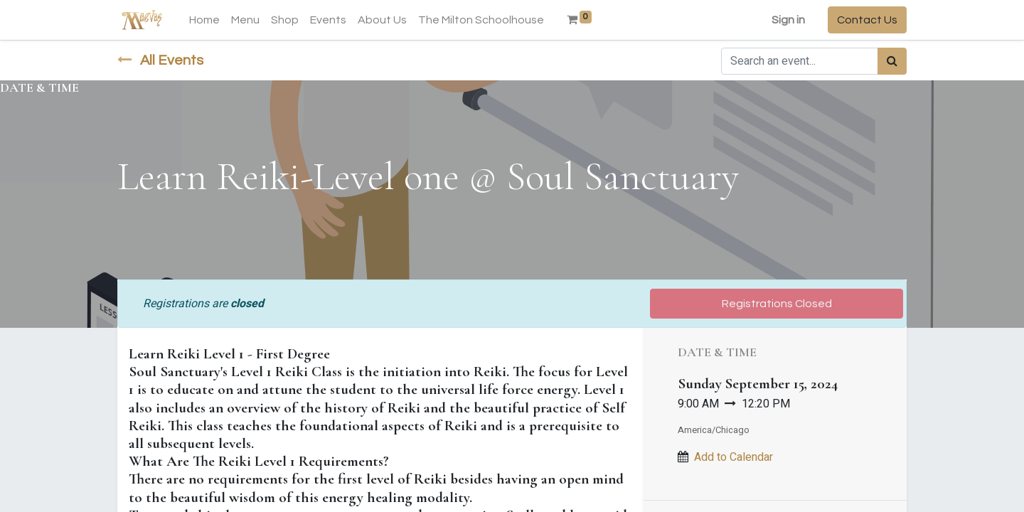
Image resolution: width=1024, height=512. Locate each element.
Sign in (788, 20)
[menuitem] (204, 20)
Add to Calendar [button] (733, 457)
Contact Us (867, 20)
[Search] (892, 61)
